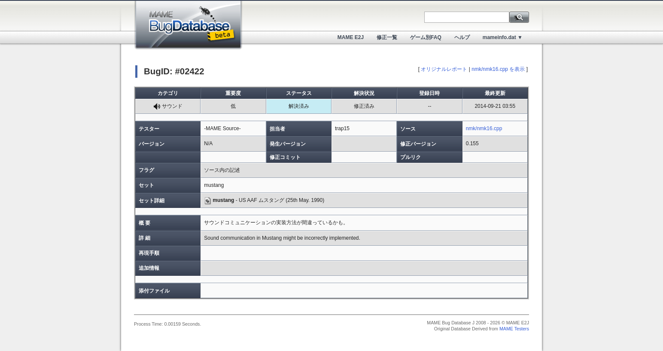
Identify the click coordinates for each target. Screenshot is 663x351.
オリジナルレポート (444, 69)
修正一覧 (387, 37)
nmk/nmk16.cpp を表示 (498, 69)
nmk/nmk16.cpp (484, 128)
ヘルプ (462, 37)
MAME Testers (514, 328)
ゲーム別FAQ (425, 37)
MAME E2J (351, 37)
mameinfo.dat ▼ (503, 37)
